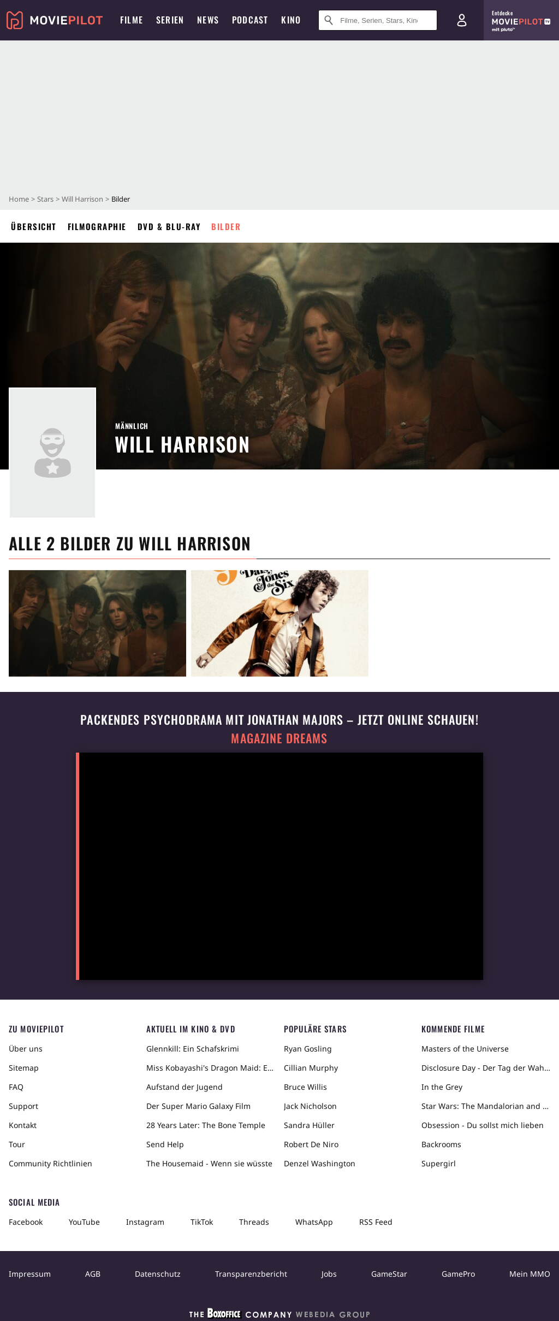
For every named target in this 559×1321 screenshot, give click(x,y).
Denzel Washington (319, 1163)
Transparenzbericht (251, 1274)
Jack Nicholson (310, 1106)
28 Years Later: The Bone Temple (205, 1125)
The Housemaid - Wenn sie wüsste (209, 1163)
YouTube (84, 1222)
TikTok (202, 1222)
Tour (17, 1144)
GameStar (389, 1274)
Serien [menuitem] (170, 19)
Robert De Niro (311, 1144)
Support (23, 1106)
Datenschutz (158, 1274)
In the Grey (441, 1087)
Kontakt (23, 1125)
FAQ (16, 1087)
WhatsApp (314, 1222)
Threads (254, 1222)
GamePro (458, 1274)
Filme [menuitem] (131, 19)
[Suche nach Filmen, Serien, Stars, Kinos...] (377, 20)
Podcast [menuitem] (250, 19)
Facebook (26, 1222)
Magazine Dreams (279, 738)
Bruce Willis (305, 1087)
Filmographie (97, 226)
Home (19, 199)
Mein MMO (529, 1274)
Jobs (329, 1274)
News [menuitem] (208, 19)
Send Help (165, 1144)
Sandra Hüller (309, 1125)
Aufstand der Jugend (184, 1087)
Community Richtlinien (50, 1163)
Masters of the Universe (465, 1048)
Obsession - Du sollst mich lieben (482, 1125)
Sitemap (24, 1067)
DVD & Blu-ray (169, 226)
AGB (92, 1274)
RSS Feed (376, 1222)
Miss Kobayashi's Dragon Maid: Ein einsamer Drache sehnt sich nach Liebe (210, 1067)
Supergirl (438, 1163)
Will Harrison (82, 199)
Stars (45, 199)
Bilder (226, 226)
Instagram (145, 1222)
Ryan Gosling (308, 1048)
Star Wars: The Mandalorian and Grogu (485, 1106)
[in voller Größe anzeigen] (97, 623)
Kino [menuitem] (291, 19)
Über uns (26, 1048)
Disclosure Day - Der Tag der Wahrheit (485, 1067)
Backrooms (441, 1144)
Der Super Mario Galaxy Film (198, 1106)
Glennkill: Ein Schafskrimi (192, 1048)
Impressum (30, 1274)
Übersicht (34, 226)
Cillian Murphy (311, 1067)
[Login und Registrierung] (461, 20)
